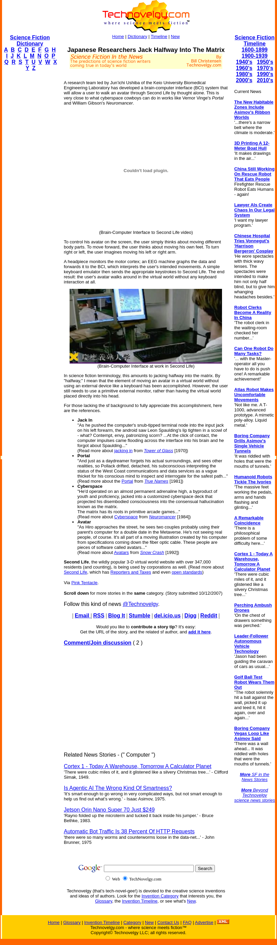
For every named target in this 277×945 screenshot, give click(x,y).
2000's (244, 80)
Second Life (75, 572)
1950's (265, 62)
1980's (244, 74)
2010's (265, 80)
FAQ (187, 922)
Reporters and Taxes (130, 572)
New (175, 36)
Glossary (103, 901)
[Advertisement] (29, 178)
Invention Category (160, 895)
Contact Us (168, 922)
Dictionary (137, 36)
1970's (265, 68)
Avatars (121, 552)
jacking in (123, 450)
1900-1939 (255, 56)
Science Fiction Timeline (254, 41)
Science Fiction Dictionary (30, 41)
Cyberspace (125, 516)
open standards (187, 572)
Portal (127, 481)
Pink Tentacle (84, 582)
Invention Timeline (140, 901)
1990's (265, 74)
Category (132, 922)
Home (118, 36)
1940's (244, 62)
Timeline (159, 36)
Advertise (204, 922)
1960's (244, 68)
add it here (199, 631)
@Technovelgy (140, 604)
